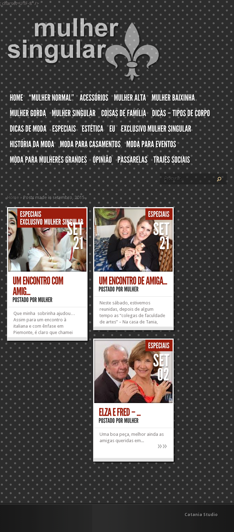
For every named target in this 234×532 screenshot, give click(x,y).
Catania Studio (201, 514)
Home (13, 197)
